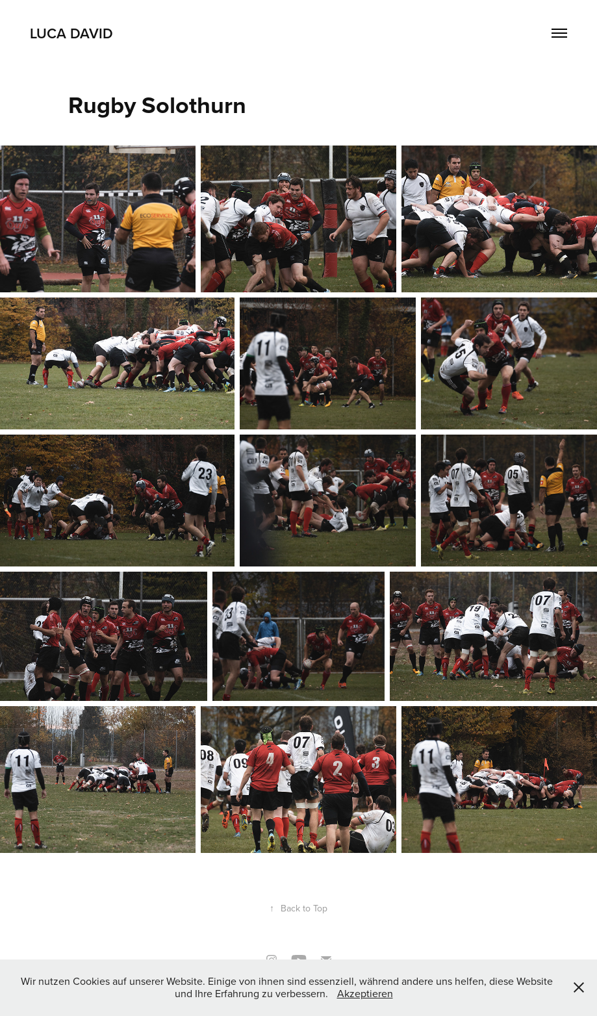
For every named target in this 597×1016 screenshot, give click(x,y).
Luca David (71, 33)
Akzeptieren (365, 993)
